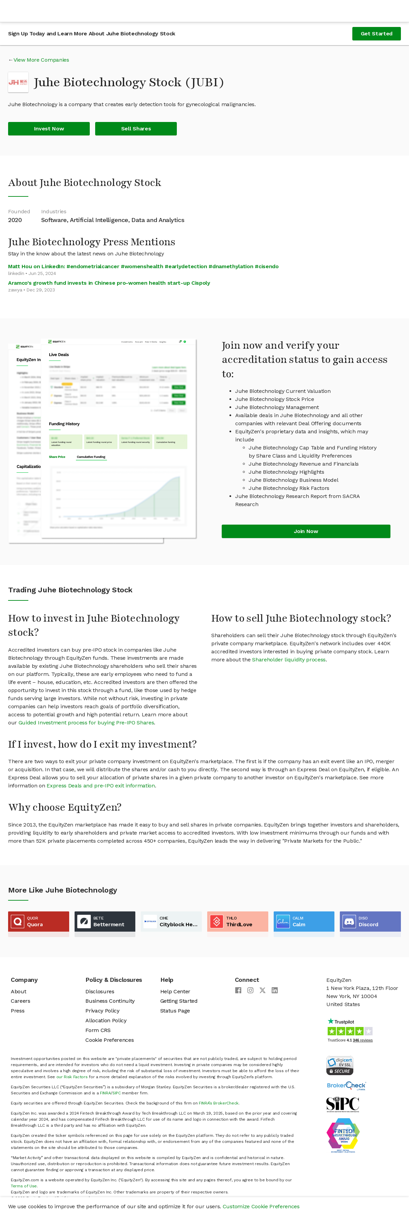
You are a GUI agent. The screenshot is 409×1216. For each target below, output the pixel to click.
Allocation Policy (106, 1020)
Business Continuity (110, 1001)
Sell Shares (136, 128)
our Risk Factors (72, 1076)
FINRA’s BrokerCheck (219, 1103)
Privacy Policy (102, 1010)
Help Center (175, 991)
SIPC (116, 1093)
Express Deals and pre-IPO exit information (101, 785)
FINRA (105, 1093)
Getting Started (179, 1001)
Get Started (376, 33)
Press (17, 1010)
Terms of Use (24, 1186)
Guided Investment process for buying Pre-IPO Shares (86, 722)
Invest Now (49, 128)
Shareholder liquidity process (289, 659)
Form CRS (97, 1030)
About (18, 991)
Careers (20, 1001)
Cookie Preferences (109, 1040)
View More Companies (41, 60)
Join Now (306, 531)
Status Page (175, 1010)
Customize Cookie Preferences (261, 1206)
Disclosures (99, 991)
